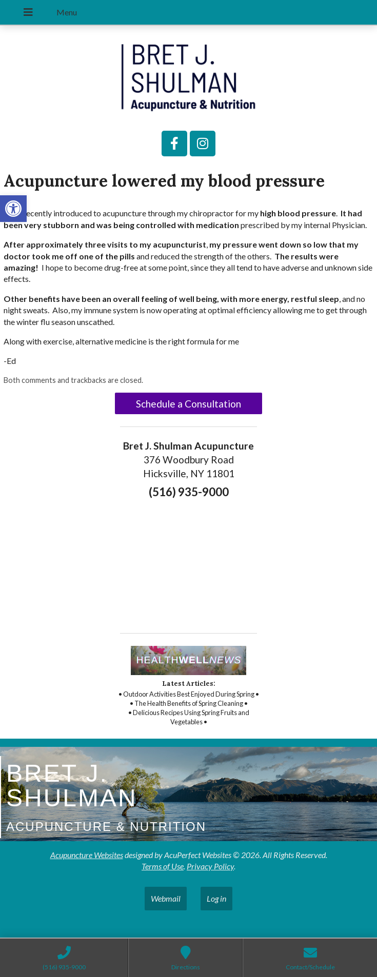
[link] (13, 208)
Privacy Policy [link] (210, 866)
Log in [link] (216, 898)
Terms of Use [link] (163, 866)
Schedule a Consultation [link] (188, 404)
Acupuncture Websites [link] (86, 855)
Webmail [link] (166, 898)
